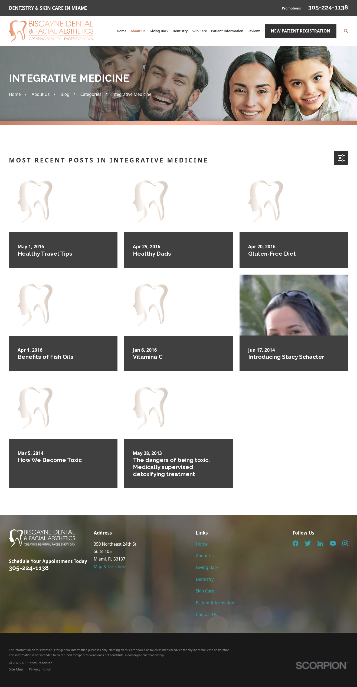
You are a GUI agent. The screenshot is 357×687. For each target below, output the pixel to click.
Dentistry (205, 579)
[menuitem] (16, 669)
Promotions (291, 8)
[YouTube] (333, 543)
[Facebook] (296, 543)
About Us (205, 556)
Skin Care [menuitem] (199, 31)
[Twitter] (308, 543)
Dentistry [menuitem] (180, 31)
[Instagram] (345, 543)
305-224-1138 (328, 7)
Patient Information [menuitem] (227, 31)
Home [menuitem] (121, 31)
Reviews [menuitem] (253, 31)
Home (202, 544)
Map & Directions (110, 566)
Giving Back (207, 567)
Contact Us (206, 614)
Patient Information (215, 603)
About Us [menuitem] (138, 31)
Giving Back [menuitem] (159, 31)
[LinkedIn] (320, 543)
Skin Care (205, 591)
